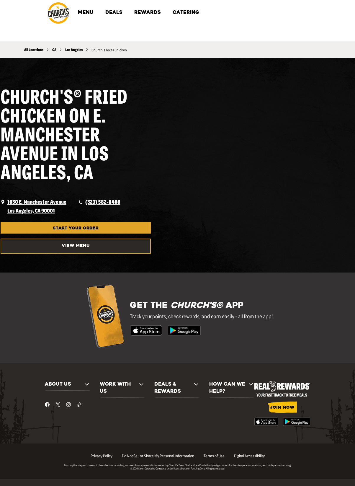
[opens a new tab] (33, 206)
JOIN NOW (282, 407)
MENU (86, 12)
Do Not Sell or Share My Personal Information (158, 455)
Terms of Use (214, 455)
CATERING (186, 12)
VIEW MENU (76, 246)
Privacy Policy (101, 455)
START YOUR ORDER (76, 228)
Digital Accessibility (249, 455)
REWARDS (147, 12)
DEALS (113, 12)
